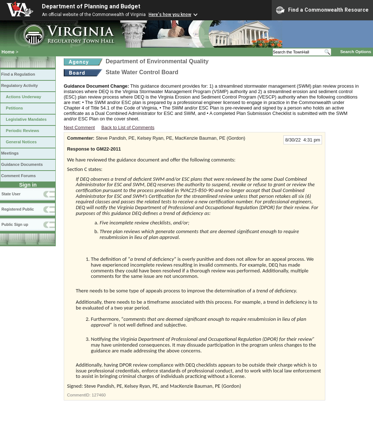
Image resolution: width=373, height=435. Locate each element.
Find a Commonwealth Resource (322, 10)
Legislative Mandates (26, 119)
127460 (99, 395)
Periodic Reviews (22, 130)
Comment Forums (18, 175)
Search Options (355, 51)
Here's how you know (170, 14)
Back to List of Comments (127, 127)
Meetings (10, 153)
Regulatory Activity (19, 85)
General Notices (21, 142)
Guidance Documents (22, 164)
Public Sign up (14, 224)
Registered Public (17, 209)
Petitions (14, 108)
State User (10, 194)
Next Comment (79, 127)
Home (8, 52)
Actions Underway (23, 97)
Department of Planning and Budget (91, 6)
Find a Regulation (18, 74)
